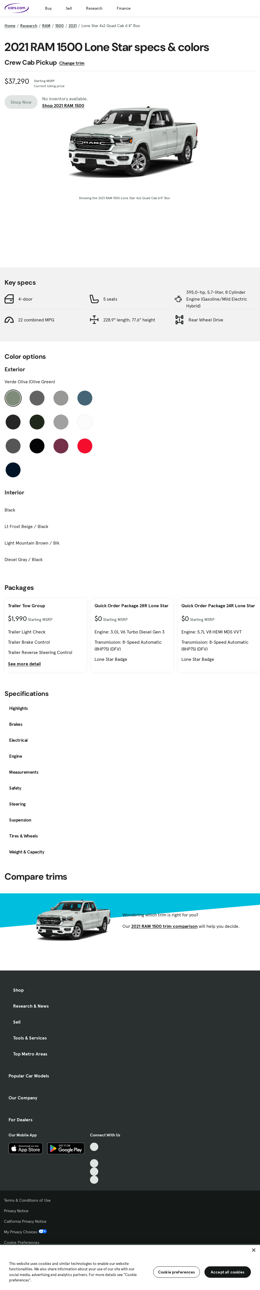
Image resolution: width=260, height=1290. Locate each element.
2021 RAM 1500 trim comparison (164, 926)
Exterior (15, 369)
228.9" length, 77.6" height (129, 320)
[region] (130, 1267)
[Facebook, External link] (94, 1155)
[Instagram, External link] (94, 1171)
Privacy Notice (16, 1210)
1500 (59, 25)
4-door (25, 299)
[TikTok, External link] (94, 1147)
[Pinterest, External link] (94, 1180)
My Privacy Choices (25, 1231)
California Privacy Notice (25, 1221)
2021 (73, 25)
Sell (69, 8)
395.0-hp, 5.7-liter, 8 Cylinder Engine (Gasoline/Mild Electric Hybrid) (216, 299)
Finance (124, 8)
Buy (48, 8)
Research (94, 8)
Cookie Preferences (21, 1242)
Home (10, 25)
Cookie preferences (176, 1272)
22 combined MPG (36, 320)
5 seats (110, 299)
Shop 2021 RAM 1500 (63, 105)
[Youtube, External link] (94, 1163)
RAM (46, 25)
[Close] (253, 1250)
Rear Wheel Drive (206, 320)
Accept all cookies (228, 1272)
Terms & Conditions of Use (27, 1200)
